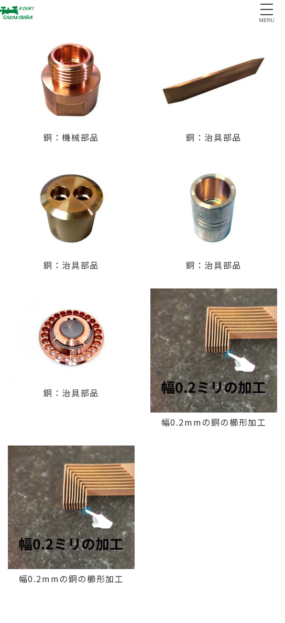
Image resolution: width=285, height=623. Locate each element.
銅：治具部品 (214, 137)
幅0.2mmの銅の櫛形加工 (214, 422)
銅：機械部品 (71, 137)
